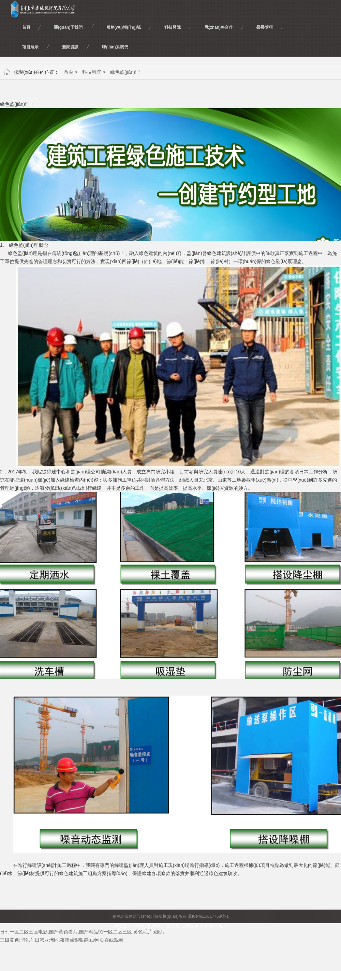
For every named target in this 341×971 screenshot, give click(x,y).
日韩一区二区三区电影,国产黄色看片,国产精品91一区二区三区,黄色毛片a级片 (82, 931)
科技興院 (91, 72)
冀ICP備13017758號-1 (208, 916)
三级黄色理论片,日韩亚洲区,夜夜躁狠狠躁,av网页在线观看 (61, 940)
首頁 (68, 72)
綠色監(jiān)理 (125, 72)
